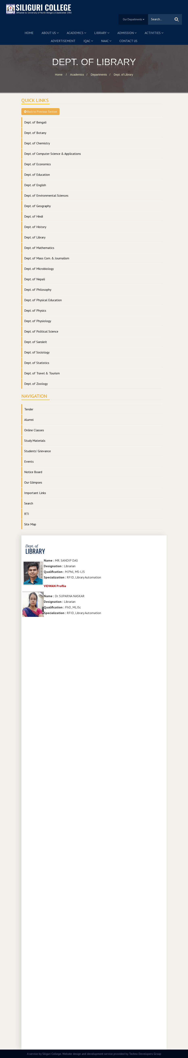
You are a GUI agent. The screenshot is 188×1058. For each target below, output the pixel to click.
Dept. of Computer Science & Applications (52, 154)
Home (29, 33)
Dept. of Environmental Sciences (46, 195)
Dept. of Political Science (41, 331)
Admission (127, 33)
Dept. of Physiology (37, 321)
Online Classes (34, 430)
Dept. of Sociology (36, 352)
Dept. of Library (123, 74)
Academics (76, 33)
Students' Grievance (37, 451)
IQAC (88, 41)
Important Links (35, 493)
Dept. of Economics (37, 164)
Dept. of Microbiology (39, 269)
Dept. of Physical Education (43, 300)
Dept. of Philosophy (37, 290)
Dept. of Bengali (35, 122)
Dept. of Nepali (34, 279)
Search (28, 503)
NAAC (106, 41)
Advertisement (63, 41)
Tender (28, 409)
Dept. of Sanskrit (35, 342)
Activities (154, 33)
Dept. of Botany (35, 133)
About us (50, 33)
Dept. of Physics (35, 310)
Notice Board (33, 472)
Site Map (30, 524)
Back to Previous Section (40, 111)
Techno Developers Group (145, 1054)
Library (101, 33)
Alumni (28, 420)
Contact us (128, 41)
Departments (99, 74)
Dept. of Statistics (36, 363)
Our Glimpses (33, 482)
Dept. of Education (37, 175)
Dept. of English (35, 185)
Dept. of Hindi (33, 216)
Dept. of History (35, 227)
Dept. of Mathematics (39, 248)
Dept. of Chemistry (37, 143)
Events (29, 461)
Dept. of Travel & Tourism (42, 373)
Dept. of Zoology (36, 384)
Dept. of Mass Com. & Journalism (46, 258)
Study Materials (34, 441)
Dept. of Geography (37, 206)
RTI (26, 514)
